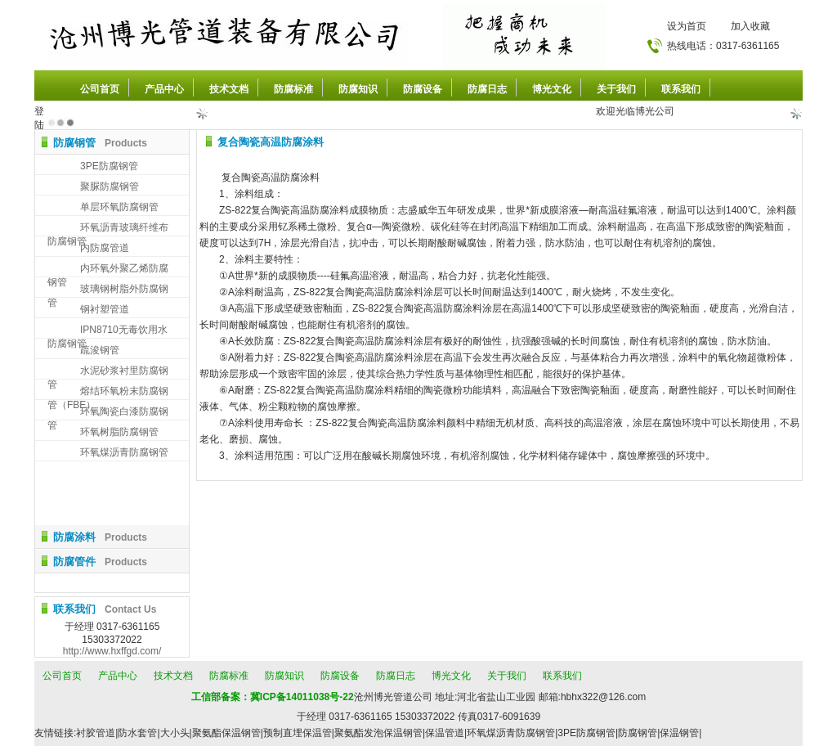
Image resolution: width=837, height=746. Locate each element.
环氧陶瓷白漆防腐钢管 (107, 413)
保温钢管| (680, 733)
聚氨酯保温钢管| (227, 733)
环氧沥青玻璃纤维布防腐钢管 (107, 229)
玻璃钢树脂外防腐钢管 (107, 290)
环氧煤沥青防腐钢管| (512, 733)
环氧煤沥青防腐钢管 (124, 452)
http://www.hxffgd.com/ (112, 651)
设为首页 (686, 26)
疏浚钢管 (99, 350)
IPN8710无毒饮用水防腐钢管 (107, 331)
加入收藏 (750, 26)
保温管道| (446, 733)
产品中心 (164, 89)
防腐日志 (487, 89)
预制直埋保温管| (298, 733)
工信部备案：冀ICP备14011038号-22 (272, 697)
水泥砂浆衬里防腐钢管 (107, 372)
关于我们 (616, 89)
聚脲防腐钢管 (109, 186)
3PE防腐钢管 (109, 166)
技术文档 (228, 89)
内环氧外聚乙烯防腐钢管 (107, 269)
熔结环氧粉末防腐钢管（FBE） (107, 392)
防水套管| (138, 733)
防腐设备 (422, 89)
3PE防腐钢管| (587, 733)
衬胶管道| (97, 733)
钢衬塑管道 (104, 309)
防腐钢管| (639, 733)
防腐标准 (293, 89)
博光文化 (551, 89)
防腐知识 (358, 89)
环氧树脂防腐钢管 (119, 432)
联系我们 (680, 89)
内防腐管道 (104, 248)
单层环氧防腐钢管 (119, 207)
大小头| (176, 733)
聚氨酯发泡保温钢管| (379, 733)
